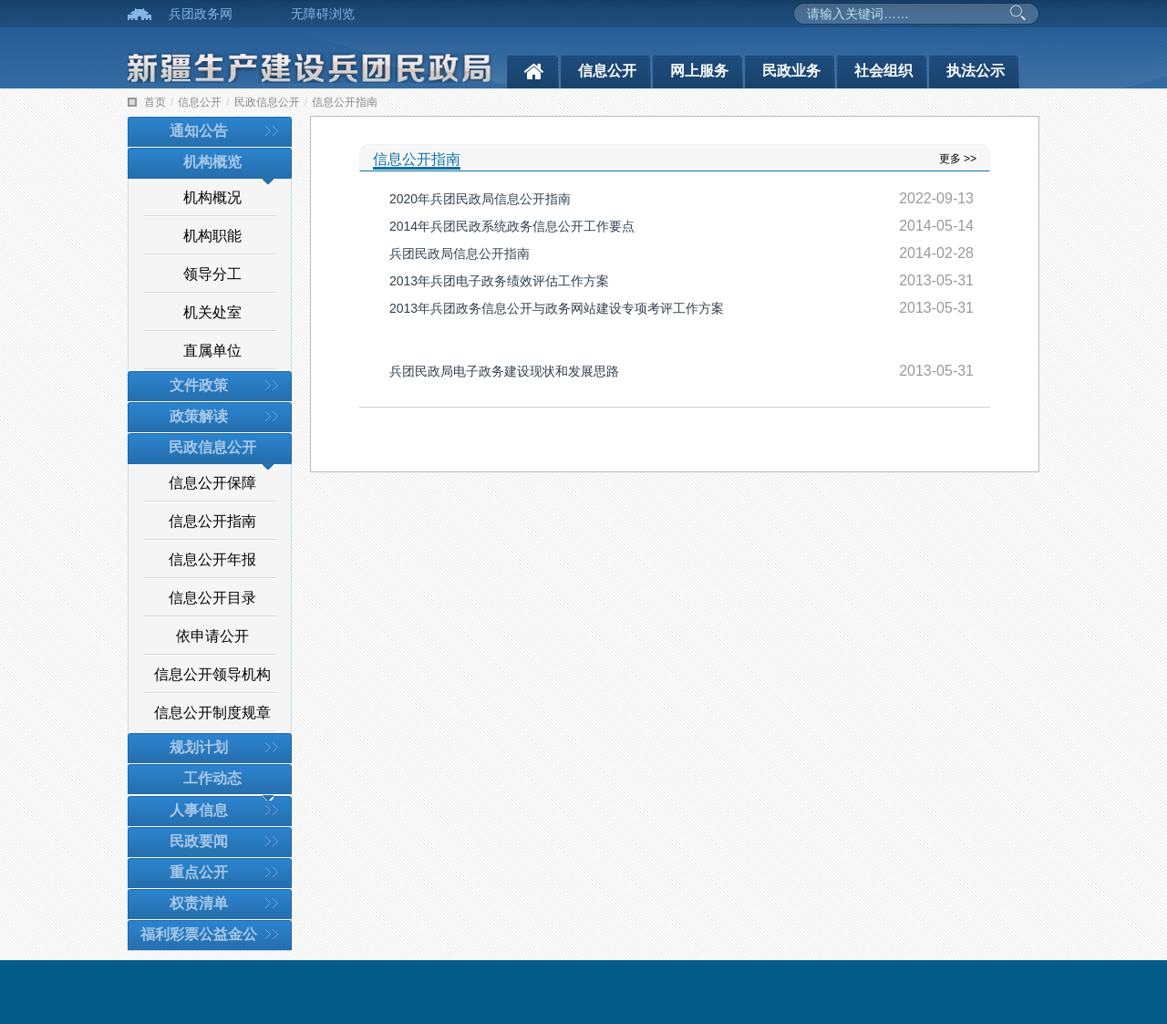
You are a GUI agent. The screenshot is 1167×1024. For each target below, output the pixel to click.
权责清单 (199, 903)
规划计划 (199, 747)
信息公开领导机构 (212, 674)
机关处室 (212, 312)
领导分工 (212, 274)
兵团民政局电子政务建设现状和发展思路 (504, 371)
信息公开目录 (212, 597)
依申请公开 (212, 636)
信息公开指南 (344, 102)
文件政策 (199, 385)
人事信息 (199, 810)
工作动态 (212, 778)
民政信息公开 (267, 102)
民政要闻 (199, 841)
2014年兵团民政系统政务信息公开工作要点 (512, 226)
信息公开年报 (212, 559)
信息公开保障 (212, 483)
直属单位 (212, 350)
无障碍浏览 (323, 13)
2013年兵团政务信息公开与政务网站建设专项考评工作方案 (556, 308)
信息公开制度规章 (212, 712)
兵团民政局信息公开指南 (459, 253)
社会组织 (883, 70)
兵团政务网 (200, 13)
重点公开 (199, 872)
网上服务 (699, 70)
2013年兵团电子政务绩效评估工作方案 (499, 281)
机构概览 (212, 162)
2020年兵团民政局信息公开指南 (480, 198)
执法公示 (975, 70)
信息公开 (607, 70)
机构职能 (212, 235)
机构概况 (212, 197)
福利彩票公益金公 (198, 934)
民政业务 (791, 70)
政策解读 (199, 416)
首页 (155, 102)
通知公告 (199, 131)
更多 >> (957, 158)
